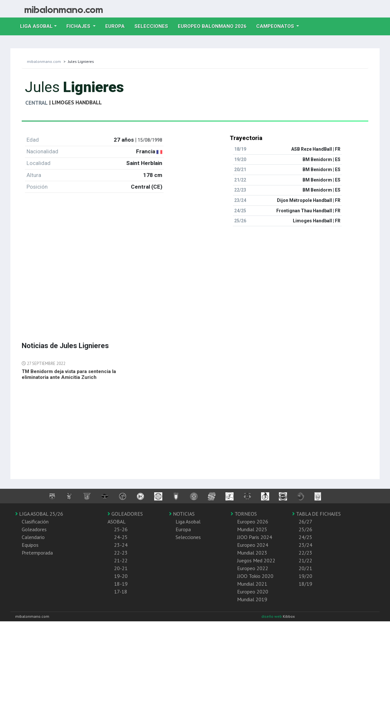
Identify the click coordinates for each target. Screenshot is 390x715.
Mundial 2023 (252, 552)
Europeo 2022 (252, 568)
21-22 (121, 560)
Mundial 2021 (252, 583)
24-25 (121, 537)
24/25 (305, 537)
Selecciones (153, 25)
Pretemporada (37, 552)
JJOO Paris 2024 (254, 537)
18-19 (121, 583)
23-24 (121, 545)
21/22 (305, 560)
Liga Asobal (188, 521)
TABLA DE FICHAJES (316, 513)
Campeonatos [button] (275, 26)
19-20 (121, 576)
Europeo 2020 (252, 591)
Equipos (30, 545)
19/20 (305, 576)
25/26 (305, 529)
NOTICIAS (182, 513)
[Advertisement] (166, 276)
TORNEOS (244, 513)
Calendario (33, 537)
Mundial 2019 (252, 599)
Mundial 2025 (252, 529)
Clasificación (35, 521)
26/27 (305, 521)
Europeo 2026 (252, 521)
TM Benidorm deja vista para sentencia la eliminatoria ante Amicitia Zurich (69, 374)
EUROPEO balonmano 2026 (214, 25)
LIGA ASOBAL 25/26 (39, 513)
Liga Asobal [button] (36, 26)
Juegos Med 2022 (256, 560)
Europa (117, 25)
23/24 (305, 545)
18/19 (305, 583)
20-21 (121, 568)
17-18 (120, 591)
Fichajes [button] (79, 26)
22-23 (121, 552)
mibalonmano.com (44, 61)
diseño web (272, 616)
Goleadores (34, 529)
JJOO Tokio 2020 (255, 576)
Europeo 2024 (252, 545)
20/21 (305, 568)
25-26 (121, 529)
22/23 (305, 552)
